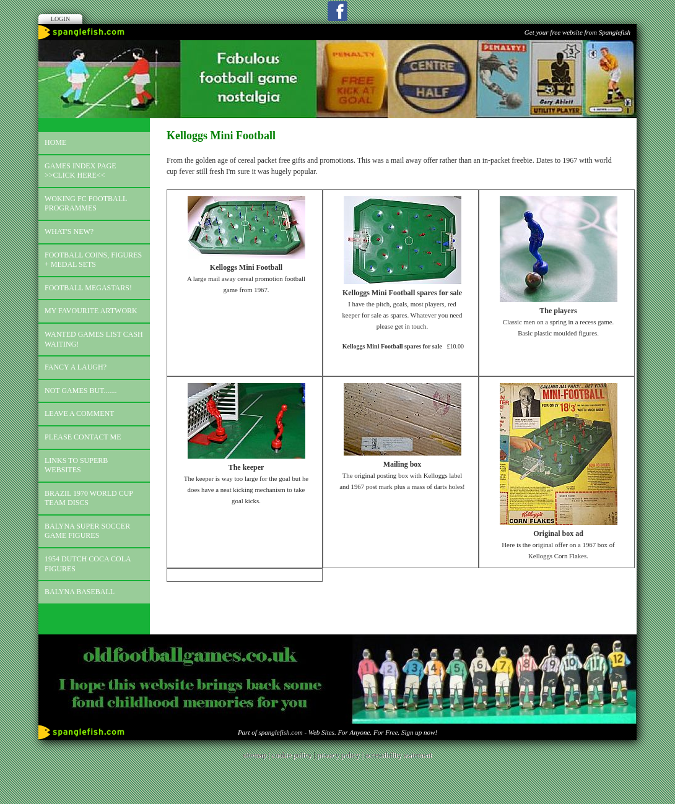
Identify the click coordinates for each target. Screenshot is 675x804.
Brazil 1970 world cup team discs (89, 498)
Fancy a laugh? (76, 367)
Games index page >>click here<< (80, 171)
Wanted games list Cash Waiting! (94, 339)
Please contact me (83, 437)
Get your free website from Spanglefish (577, 32)
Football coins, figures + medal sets (93, 260)
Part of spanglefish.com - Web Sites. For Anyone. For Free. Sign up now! (337, 732)
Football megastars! (88, 287)
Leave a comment (79, 413)
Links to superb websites (76, 465)
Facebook (337, 11)
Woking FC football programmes (86, 203)
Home (55, 142)
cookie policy (291, 755)
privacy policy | (341, 755)
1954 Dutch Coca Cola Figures (88, 564)
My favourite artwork (91, 310)
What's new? (69, 231)
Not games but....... (81, 390)
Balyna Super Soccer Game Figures (87, 531)
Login (60, 18)
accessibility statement (398, 755)
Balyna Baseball (80, 591)
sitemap (254, 755)
